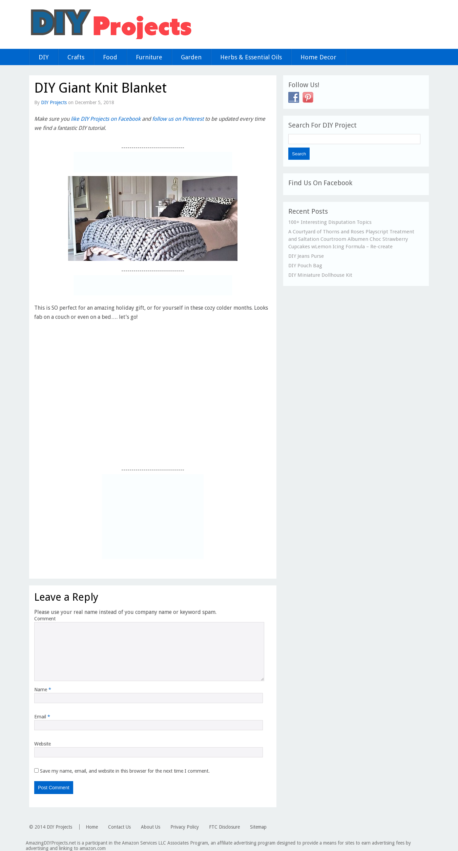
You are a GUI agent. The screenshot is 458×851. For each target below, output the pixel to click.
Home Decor (318, 57)
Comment (45, 618)
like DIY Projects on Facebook (106, 119)
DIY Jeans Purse (306, 256)
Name (42, 689)
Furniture (149, 57)
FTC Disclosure (224, 827)
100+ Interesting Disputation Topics (330, 222)
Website (42, 744)
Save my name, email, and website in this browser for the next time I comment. (125, 771)
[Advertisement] (153, 162)
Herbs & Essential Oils (251, 57)
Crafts (75, 57)
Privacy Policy (184, 827)
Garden (191, 57)
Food (110, 57)
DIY (44, 57)
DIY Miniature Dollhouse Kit (320, 275)
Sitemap (258, 827)
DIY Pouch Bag (305, 266)
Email (42, 716)
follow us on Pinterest (178, 119)
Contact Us (119, 827)
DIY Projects (54, 102)
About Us (150, 827)
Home (92, 827)
